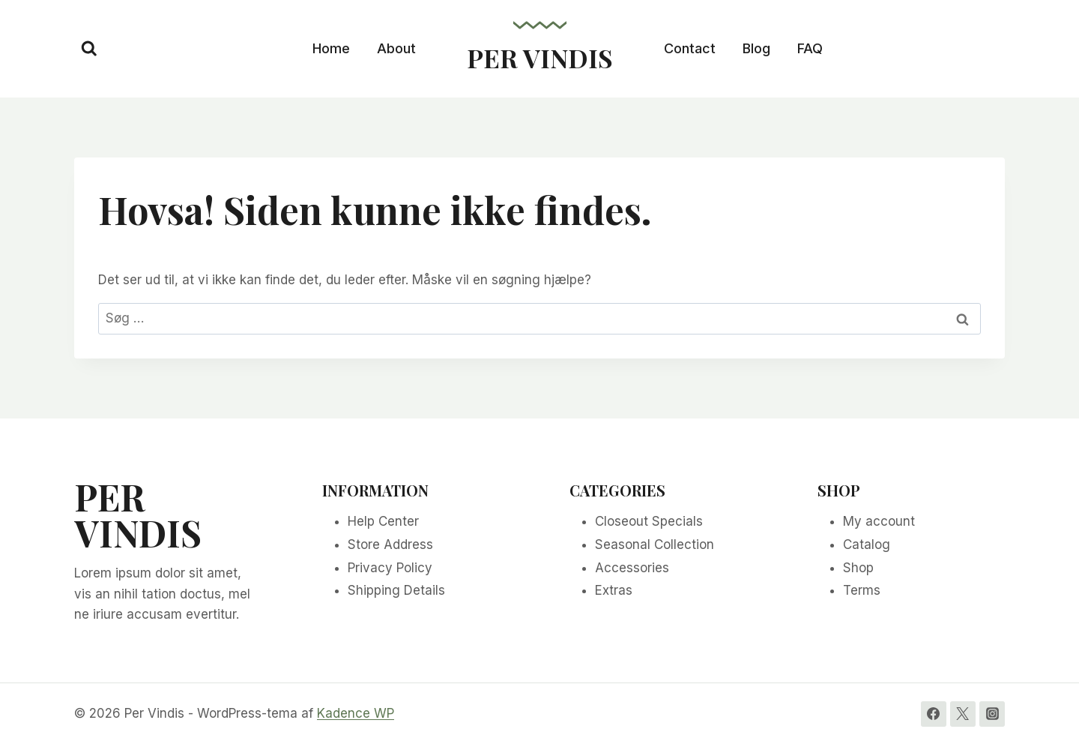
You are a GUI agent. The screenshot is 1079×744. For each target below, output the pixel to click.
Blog (756, 48)
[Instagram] (992, 714)
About (396, 48)
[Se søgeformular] (89, 49)
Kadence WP (355, 713)
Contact (690, 48)
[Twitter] (963, 714)
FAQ (810, 48)
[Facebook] (933, 714)
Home (331, 48)
